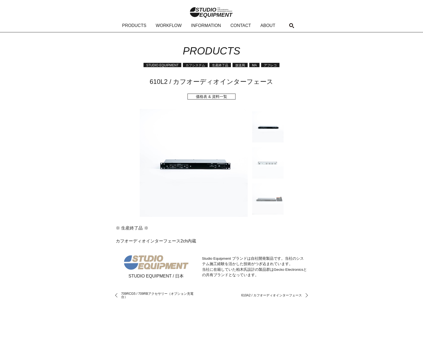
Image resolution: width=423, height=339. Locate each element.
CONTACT (240, 25)
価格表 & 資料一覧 (211, 96)
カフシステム (195, 65)
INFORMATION (206, 25)
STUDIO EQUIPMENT (162, 65)
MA (254, 65)
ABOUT (267, 25)
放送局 (240, 65)
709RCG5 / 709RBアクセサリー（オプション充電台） (157, 295)
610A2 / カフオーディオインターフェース (271, 295)
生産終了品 (220, 65)
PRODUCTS (134, 25)
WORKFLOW (169, 25)
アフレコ (270, 65)
